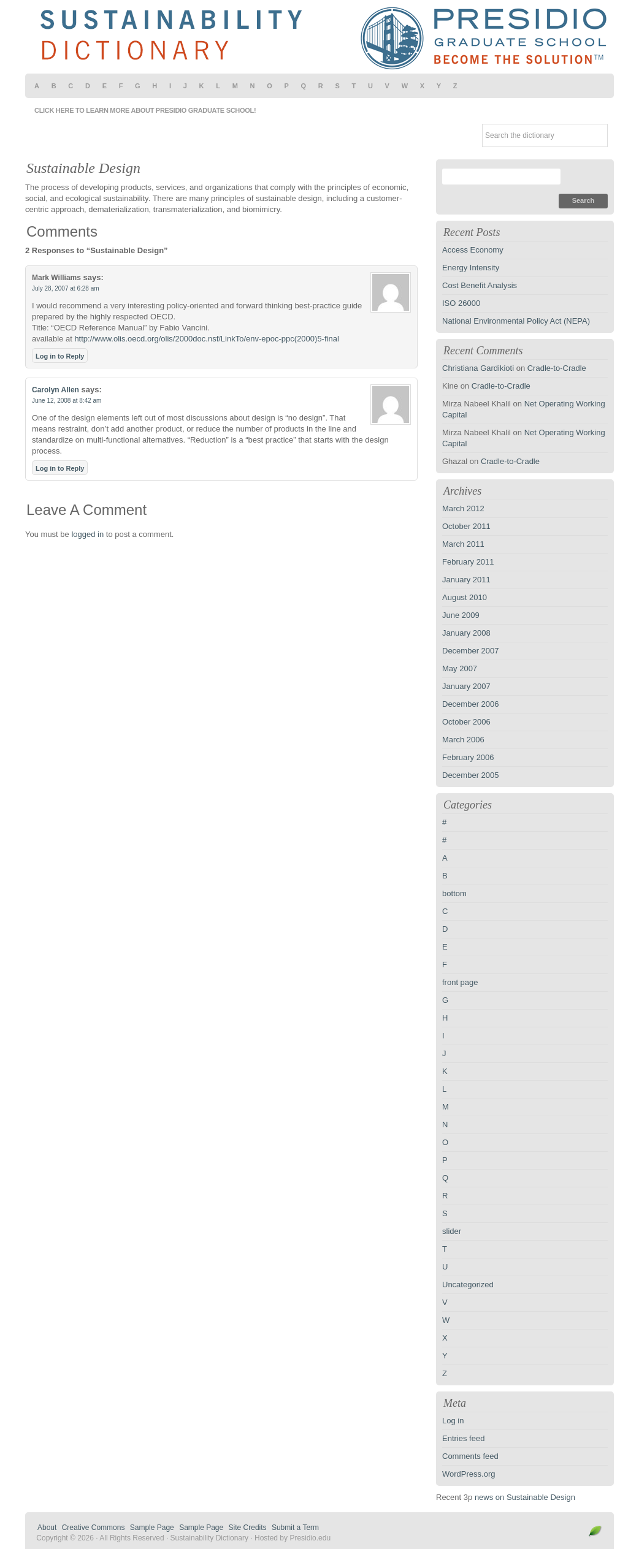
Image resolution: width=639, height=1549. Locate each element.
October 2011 (466, 526)
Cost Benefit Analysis (479, 285)
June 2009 (461, 615)
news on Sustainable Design (525, 1497)
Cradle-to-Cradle (556, 368)
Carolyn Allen (55, 390)
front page (460, 982)
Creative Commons (93, 1527)
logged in (87, 534)
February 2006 (468, 757)
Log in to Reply (60, 356)
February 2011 (468, 561)
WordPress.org (468, 1474)
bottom (454, 893)
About (46, 1527)
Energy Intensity (470, 267)
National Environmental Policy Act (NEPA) (516, 320)
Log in (453, 1420)
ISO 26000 (461, 303)
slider (451, 1231)
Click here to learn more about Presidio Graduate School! (145, 110)
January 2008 (466, 632)
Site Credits (248, 1527)
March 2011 (463, 544)
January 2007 (466, 686)
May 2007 (459, 668)
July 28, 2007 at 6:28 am (65, 288)
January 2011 (466, 579)
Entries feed (463, 1438)
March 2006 (463, 739)
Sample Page (152, 1527)
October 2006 (466, 721)
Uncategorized (468, 1284)
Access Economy (472, 249)
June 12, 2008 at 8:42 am (66, 400)
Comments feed (470, 1456)
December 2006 (470, 704)
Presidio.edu (310, 1538)
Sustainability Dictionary (319, 37)
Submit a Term (295, 1527)
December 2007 (470, 650)
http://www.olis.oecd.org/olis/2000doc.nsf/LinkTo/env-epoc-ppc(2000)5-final (206, 338)
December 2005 (470, 775)
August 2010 (464, 597)
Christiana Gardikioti (478, 368)
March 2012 (463, 508)
